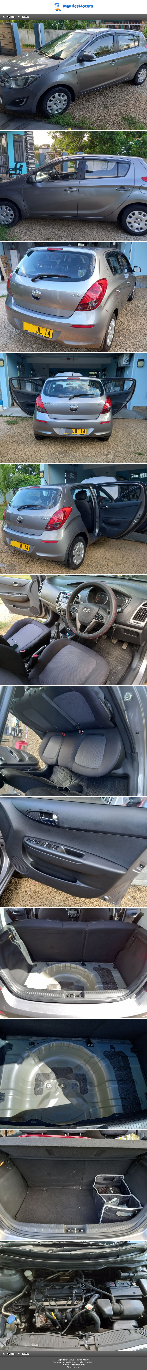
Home (8, 16)
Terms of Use (73, 1367)
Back (23, 16)
